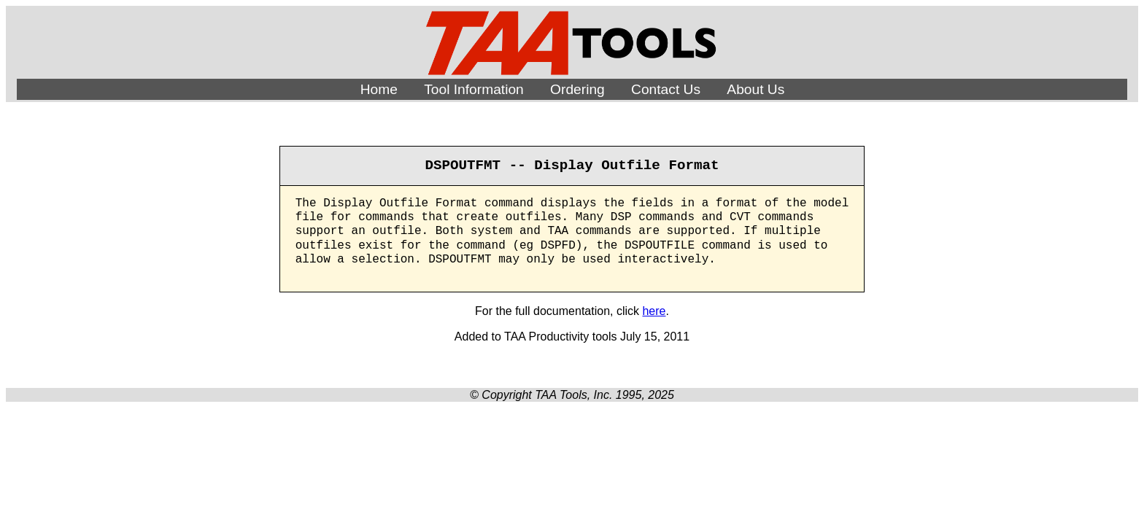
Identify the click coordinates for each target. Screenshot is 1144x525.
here (653, 311)
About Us (755, 89)
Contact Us (665, 89)
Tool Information (474, 89)
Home (379, 89)
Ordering (577, 89)
